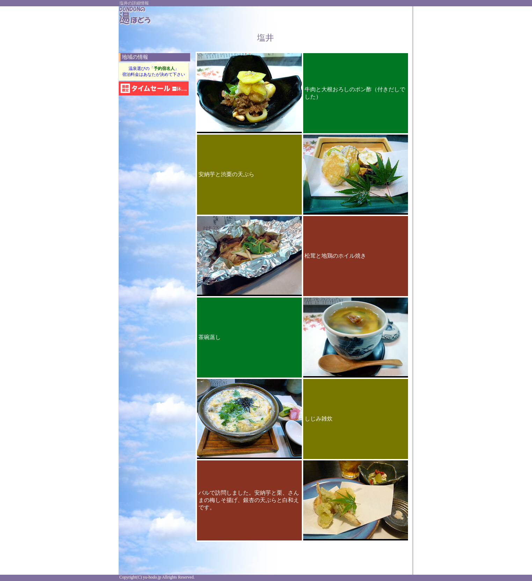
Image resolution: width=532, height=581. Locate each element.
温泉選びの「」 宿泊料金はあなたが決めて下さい (153, 71)
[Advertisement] (326, 16)
